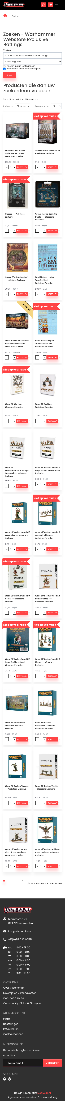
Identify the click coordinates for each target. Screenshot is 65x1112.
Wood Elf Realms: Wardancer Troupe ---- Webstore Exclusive (46, 731)
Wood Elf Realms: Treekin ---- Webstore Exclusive (48, 794)
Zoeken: (7, 50)
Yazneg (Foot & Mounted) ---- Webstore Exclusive (17, 281)
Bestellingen (10, 1033)
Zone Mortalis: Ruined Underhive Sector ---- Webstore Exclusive (15, 154)
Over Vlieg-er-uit (13, 997)
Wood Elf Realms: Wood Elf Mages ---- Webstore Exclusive (48, 667)
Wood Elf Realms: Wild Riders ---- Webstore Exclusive (15, 731)
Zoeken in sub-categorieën (19, 66)
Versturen (52, 1072)
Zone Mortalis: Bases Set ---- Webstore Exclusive (48, 152)
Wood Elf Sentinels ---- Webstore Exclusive (46, 409)
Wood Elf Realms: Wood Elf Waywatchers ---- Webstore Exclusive (48, 474)
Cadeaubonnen (13, 1043)
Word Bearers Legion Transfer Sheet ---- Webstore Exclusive (45, 346)
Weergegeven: (42, 106)
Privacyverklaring (48, 1108)
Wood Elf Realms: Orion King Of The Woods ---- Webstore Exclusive (16, 859)
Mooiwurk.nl (44, 1104)
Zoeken (15, 16)
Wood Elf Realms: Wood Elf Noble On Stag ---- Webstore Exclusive (48, 602)
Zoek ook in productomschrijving (22, 68)
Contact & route (13, 1007)
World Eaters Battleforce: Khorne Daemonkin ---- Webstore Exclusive (17, 346)
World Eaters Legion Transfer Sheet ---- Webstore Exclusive (45, 282)
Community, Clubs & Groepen (22, 1012)
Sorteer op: (8, 106)
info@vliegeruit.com (20, 940)
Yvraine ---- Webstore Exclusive (14, 216)
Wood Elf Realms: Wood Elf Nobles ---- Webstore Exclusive (17, 602)
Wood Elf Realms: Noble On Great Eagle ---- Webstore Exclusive (48, 859)
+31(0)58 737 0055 (20, 949)
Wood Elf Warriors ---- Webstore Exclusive (15, 409)
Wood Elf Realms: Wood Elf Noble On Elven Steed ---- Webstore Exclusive (17, 667)
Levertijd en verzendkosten (19, 1002)
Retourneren (11, 1038)
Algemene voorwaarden (21, 1108)
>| (50, 888)
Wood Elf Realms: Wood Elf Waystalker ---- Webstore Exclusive (17, 538)
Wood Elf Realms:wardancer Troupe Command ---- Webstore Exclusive (18, 474)
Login (6, 1028)
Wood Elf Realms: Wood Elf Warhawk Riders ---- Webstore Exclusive (48, 538)
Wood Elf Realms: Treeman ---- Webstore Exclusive (17, 794)
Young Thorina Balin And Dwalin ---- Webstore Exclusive (47, 218)
